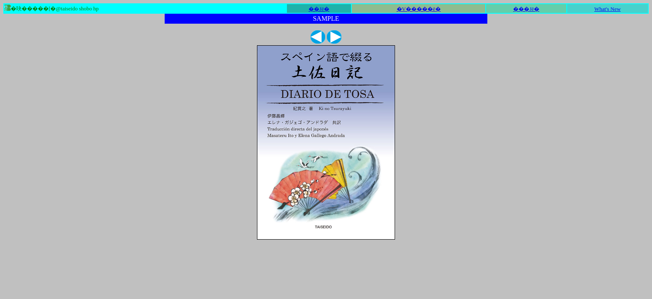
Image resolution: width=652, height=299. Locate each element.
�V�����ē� (419, 9)
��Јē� (319, 9)
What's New (607, 9)
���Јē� (526, 9)
